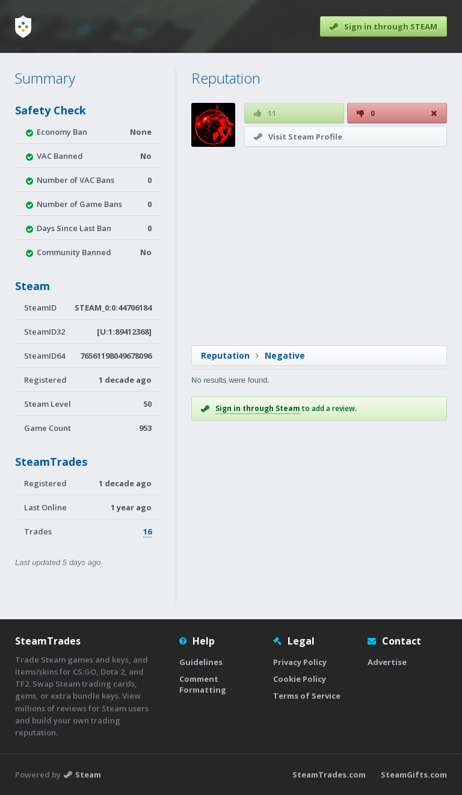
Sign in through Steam (257, 408)
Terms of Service (306, 695)
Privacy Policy (300, 662)
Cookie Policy (299, 678)
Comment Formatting (202, 684)
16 (147, 531)
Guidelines (201, 662)
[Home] (23, 26)
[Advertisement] (318, 246)
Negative (285, 355)
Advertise (387, 662)
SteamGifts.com (414, 774)
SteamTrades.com (329, 774)
